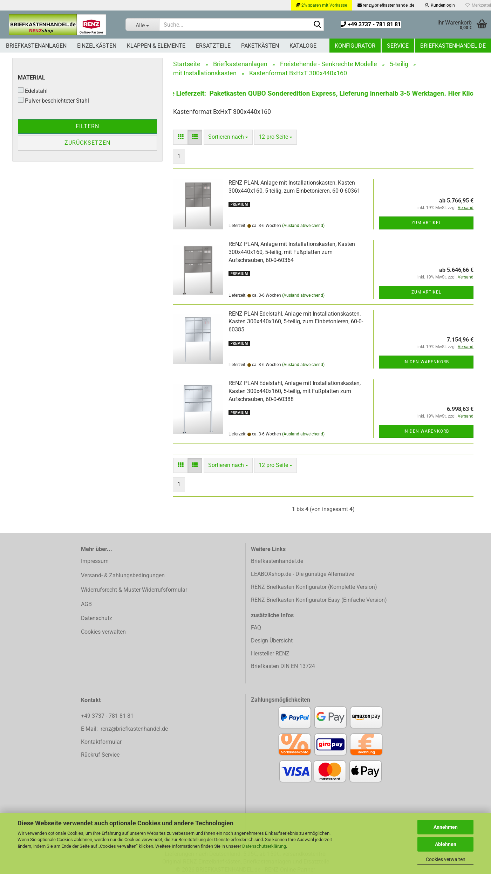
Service (398, 45)
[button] (180, 137)
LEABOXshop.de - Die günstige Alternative (302, 574)
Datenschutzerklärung (264, 846)
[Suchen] (317, 25)
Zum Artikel (426, 222)
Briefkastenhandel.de (453, 45)
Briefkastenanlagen (36, 45)
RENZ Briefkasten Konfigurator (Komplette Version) (314, 587)
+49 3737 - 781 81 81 (371, 24)
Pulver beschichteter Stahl (53, 100)
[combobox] (228, 137)
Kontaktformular (101, 741)
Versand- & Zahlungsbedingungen (123, 575)
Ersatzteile (213, 45)
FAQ (256, 627)
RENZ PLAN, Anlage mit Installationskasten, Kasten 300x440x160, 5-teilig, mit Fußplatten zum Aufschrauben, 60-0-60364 (292, 252)
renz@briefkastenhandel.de (385, 5)
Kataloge (302, 45)
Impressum (95, 561)
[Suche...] (142, 24)
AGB (86, 604)
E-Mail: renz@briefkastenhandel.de (124, 728)
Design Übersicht (272, 640)
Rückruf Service (100, 754)
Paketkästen (260, 45)
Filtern (87, 126)
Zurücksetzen (87, 142)
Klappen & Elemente (156, 45)
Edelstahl (33, 90)
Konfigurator (355, 45)
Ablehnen (445, 844)
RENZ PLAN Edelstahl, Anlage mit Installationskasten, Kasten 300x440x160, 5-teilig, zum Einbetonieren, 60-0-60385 (296, 321)
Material (31, 77)
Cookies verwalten (445, 859)
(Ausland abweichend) (303, 225)
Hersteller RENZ (270, 653)
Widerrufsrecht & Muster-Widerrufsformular (134, 589)
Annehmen (446, 827)
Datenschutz (96, 618)
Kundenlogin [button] (440, 5)
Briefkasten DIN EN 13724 (283, 666)
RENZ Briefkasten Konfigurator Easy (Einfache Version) (319, 600)
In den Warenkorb (426, 361)
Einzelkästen (96, 45)
